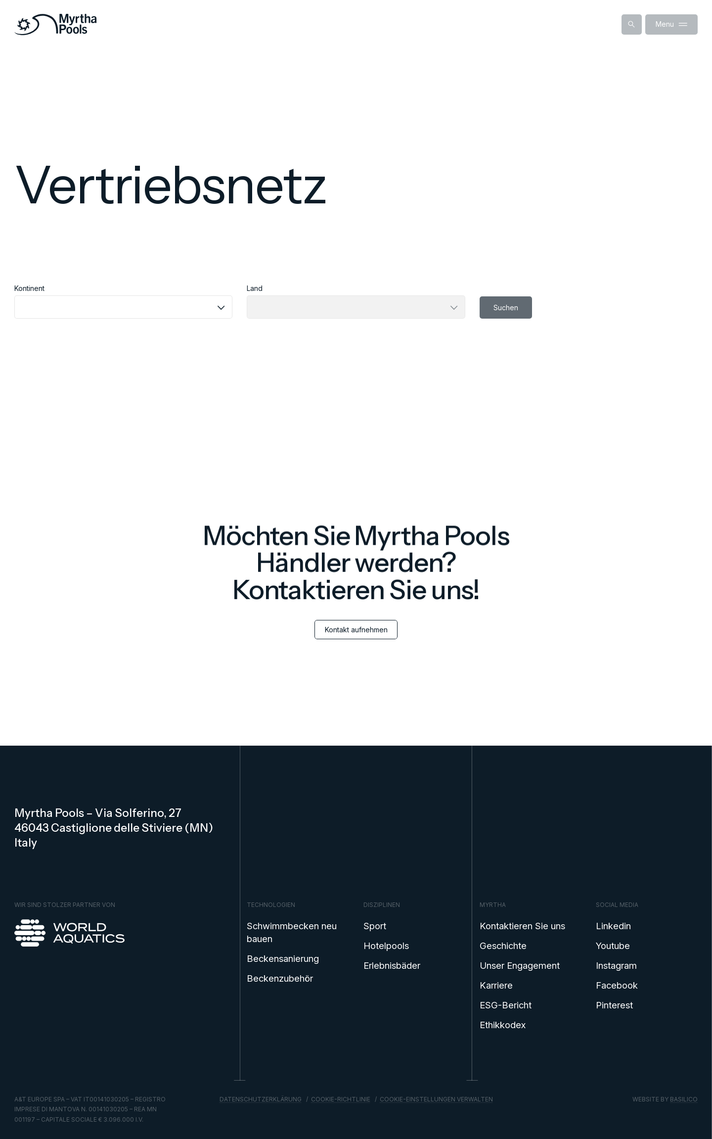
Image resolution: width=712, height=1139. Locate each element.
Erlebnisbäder (391, 965)
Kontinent (29, 288)
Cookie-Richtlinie (340, 1099)
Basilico (684, 1099)
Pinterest (614, 1004)
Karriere (496, 985)
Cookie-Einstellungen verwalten (436, 1099)
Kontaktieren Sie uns (522, 925)
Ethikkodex (503, 1024)
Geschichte (503, 945)
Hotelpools (386, 945)
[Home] (55, 24)
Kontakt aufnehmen (356, 638)
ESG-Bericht (506, 1004)
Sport (374, 925)
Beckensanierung (283, 958)
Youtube (613, 945)
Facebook (617, 985)
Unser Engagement (520, 965)
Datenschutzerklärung (261, 1099)
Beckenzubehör (280, 978)
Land (255, 288)
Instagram (616, 965)
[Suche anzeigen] (632, 24)
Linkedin (613, 925)
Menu (672, 24)
